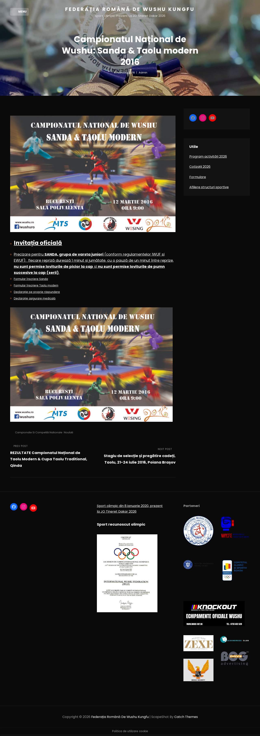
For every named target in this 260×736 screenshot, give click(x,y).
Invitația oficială (38, 244)
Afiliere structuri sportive (209, 188)
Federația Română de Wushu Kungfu (130, 9)
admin (143, 74)
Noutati (68, 434)
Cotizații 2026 (199, 168)
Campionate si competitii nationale (38, 434)
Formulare (197, 178)
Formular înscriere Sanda (31, 280)
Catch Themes (186, 718)
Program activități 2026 (208, 158)
